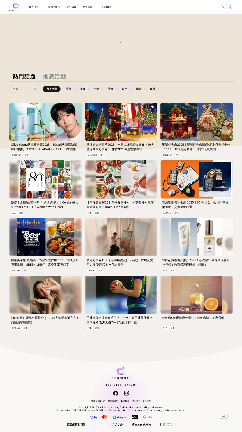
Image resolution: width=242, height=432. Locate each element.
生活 (96, 89)
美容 (68, 89)
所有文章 (51, 89)
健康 (82, 89)
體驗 (138, 89)
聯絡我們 (136, 401)
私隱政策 (125, 401)
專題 (152, 89)
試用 (124, 89)
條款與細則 (113, 401)
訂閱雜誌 (106, 6)
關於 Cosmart (98, 401)
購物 (71, 6)
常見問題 (147, 401)
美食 (110, 89)
